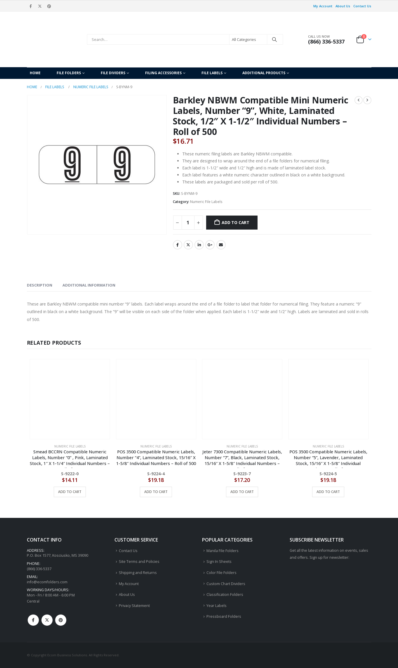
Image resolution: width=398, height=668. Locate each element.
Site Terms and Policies (139, 561)
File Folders (69, 72)
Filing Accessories (163, 72)
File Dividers (113, 72)
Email (221, 244)
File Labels (212, 72)
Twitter (188, 244)
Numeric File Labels (206, 201)
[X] (40, 6)
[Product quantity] (188, 223)
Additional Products (263, 72)
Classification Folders (224, 594)
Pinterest (61, 620)
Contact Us (362, 6)
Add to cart (235, 222)
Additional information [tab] (88, 285)
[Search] (274, 39)
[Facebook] (31, 6)
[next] (367, 100)
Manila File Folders (222, 550)
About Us (343, 6)
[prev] (358, 100)
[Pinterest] (49, 6)
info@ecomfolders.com (47, 581)
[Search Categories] (248, 39)
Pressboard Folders (223, 616)
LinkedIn (199, 244)
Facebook (177, 244)
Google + (210, 244)
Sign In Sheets (219, 561)
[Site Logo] (55, 39)
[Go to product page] (70, 399)
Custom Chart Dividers (225, 583)
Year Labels (216, 605)
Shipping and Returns (138, 572)
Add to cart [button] (69, 491)
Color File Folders (221, 572)
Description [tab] (39, 285)
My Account (323, 6)
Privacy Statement (134, 605)
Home (35, 72)
